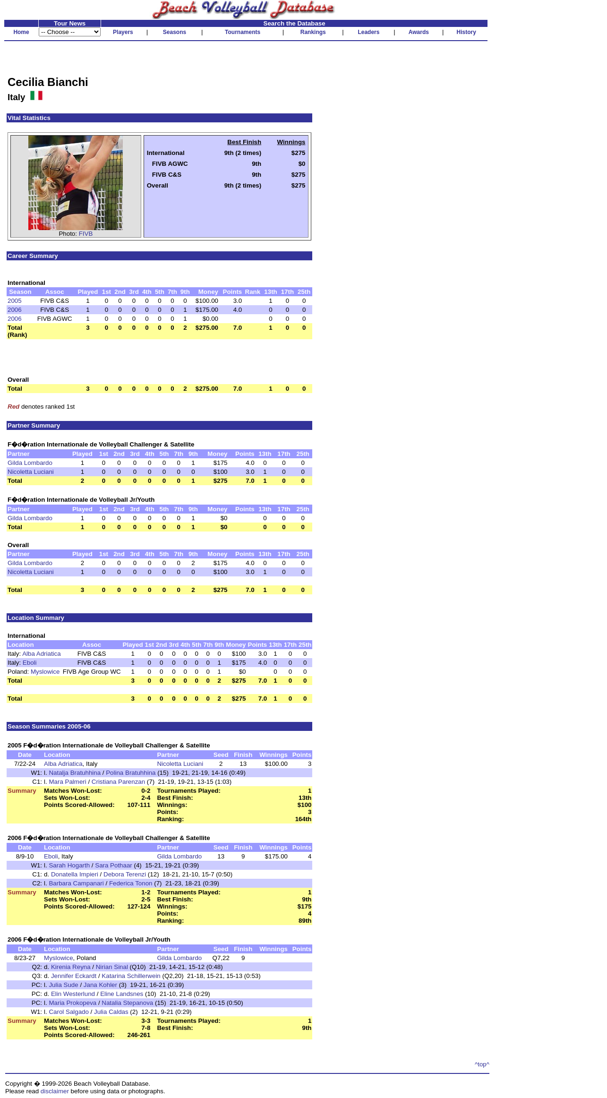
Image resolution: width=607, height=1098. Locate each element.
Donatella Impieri (74, 874)
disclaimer (55, 1091)
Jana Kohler (100, 984)
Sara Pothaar (113, 865)
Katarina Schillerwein (131, 975)
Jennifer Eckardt (73, 975)
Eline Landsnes (121, 993)
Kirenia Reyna (71, 966)
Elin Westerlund (73, 993)
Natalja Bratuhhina (75, 772)
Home (21, 32)
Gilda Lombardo (30, 462)
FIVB (86, 233)
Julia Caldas (111, 1011)
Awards (419, 32)
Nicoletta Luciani (31, 471)
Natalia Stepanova (127, 1002)
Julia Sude (63, 984)
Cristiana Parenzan (118, 781)
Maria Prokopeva (72, 1002)
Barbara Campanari (76, 883)
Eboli (30, 662)
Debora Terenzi (124, 874)
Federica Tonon (131, 883)
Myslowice (45, 671)
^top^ (482, 1064)
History (466, 32)
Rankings (313, 32)
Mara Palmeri (67, 781)
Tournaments (242, 32)
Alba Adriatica (41, 653)
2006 (15, 309)
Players (123, 32)
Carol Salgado (68, 1011)
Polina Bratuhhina (130, 772)
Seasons (174, 32)
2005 (15, 300)
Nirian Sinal (112, 966)
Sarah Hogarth (69, 865)
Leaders (368, 32)
